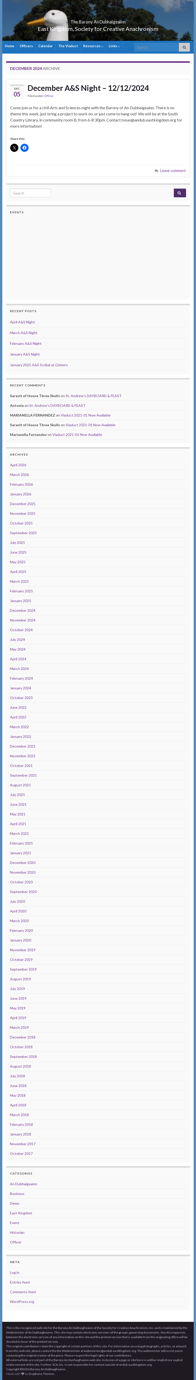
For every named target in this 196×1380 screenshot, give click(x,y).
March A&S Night (24, 333)
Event (14, 1222)
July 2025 (17, 542)
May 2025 (18, 562)
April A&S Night (22, 322)
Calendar (45, 46)
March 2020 (19, 921)
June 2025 (18, 552)
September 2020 (23, 891)
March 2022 (19, 727)
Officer (49, 96)
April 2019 (18, 1018)
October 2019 (21, 959)
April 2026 (18, 465)
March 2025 (19, 581)
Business (17, 1193)
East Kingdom (21, 1213)
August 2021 (20, 785)
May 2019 (18, 1008)
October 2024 (21, 630)
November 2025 (22, 513)
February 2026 (21, 484)
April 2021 (18, 824)
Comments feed (23, 1292)
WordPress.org (22, 1301)
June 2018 (18, 1085)
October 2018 (21, 1047)
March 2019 (19, 1027)
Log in (14, 1272)
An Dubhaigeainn (23, 1184)
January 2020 (20, 940)
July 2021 (17, 794)
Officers (26, 46)
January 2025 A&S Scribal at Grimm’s (39, 365)
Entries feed (20, 1282)
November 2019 (22, 950)
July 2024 (17, 639)
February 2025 (21, 591)
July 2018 (17, 1076)
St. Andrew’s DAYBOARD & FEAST (94, 396)
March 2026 (19, 474)
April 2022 (18, 717)
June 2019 (18, 998)
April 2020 (18, 911)
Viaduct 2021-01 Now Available (86, 415)
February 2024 (21, 678)
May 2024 (18, 649)
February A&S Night (26, 343)
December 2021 (22, 746)
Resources (93, 46)
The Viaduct (68, 46)
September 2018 (23, 1056)
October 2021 (21, 765)
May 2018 (18, 1095)
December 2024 (22, 610)
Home (9, 46)
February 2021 (21, 843)
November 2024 (22, 620)
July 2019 (17, 988)
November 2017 (22, 1144)
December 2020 (22, 862)
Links (114, 46)
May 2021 (18, 814)
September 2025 (23, 533)
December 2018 (22, 1037)
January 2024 (20, 688)
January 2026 (20, 494)
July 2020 (17, 901)
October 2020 (21, 882)
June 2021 (18, 804)
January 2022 (20, 736)
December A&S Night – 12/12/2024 (88, 87)
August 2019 (20, 979)
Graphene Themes (41, 1374)
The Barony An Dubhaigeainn (98, 20)
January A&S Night (25, 354)
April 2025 (18, 571)
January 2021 (20, 853)
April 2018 (18, 1105)
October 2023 (21, 697)
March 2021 (19, 833)
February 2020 (21, 930)
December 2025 (22, 504)
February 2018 (21, 1124)
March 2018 (19, 1115)
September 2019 (23, 969)
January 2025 (20, 601)
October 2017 (21, 1153)
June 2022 (18, 707)
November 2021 (22, 756)
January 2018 (20, 1134)
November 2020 (22, 872)
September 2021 (23, 775)
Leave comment (173, 170)
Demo (14, 1203)
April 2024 (18, 659)
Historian (17, 1232)
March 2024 (19, 668)
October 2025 (21, 523)
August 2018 (20, 1066)
